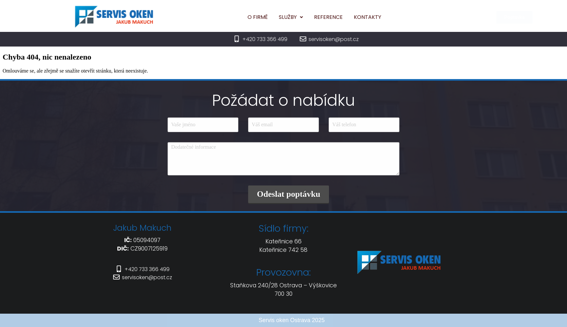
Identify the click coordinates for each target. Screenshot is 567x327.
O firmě (270, 17)
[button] (303, 17)
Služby (303, 17)
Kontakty (380, 17)
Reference (341, 17)
